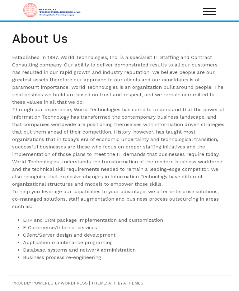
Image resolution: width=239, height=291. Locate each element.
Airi (112, 283)
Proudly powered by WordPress (50, 283)
